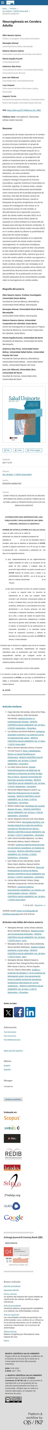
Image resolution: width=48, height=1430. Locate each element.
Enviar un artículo (13, 1099)
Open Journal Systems (13, 1050)
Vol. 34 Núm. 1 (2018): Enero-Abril (15, 11)
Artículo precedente (12, 1305)
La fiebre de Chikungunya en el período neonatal (24, 792)
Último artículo (10, 1331)
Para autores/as (10, 1036)
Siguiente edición (11, 1290)
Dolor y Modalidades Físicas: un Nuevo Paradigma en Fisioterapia (24, 754)
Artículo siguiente (11, 1315)
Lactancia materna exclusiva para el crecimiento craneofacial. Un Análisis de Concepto (26, 847)
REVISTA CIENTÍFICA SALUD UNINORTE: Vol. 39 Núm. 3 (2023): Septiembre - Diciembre (24, 854)
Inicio (5, 8)
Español (7, 1069)
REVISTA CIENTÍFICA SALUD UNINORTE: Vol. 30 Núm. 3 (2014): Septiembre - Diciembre (25, 760)
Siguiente (39, 905)
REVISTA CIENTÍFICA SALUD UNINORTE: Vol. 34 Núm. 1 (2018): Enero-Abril (26, 896)
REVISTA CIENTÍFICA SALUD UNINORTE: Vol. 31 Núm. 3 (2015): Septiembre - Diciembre (24, 799)
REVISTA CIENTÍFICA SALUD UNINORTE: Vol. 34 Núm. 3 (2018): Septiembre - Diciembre (26, 724)
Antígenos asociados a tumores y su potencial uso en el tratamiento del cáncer (26, 734)
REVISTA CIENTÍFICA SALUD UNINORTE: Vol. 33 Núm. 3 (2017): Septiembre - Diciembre (25, 989)
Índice (6, 1340)
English (7, 1065)
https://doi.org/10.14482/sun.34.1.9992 (24, 110)
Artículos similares (12, 706)
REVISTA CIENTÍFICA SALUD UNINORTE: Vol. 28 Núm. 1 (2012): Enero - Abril (26, 953)
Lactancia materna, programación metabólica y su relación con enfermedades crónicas (26, 890)
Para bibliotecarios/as (12, 1040)
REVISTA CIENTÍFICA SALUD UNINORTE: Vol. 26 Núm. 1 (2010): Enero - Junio (26, 937)
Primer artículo (10, 1294)
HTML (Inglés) (34, 450)
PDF (8, 450)
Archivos (13, 8)
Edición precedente (12, 1286)
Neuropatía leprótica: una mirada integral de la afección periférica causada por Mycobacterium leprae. (26, 825)
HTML (19, 450)
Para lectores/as (10, 1032)
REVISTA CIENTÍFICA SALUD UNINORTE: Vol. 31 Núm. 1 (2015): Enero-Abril (26, 741)
